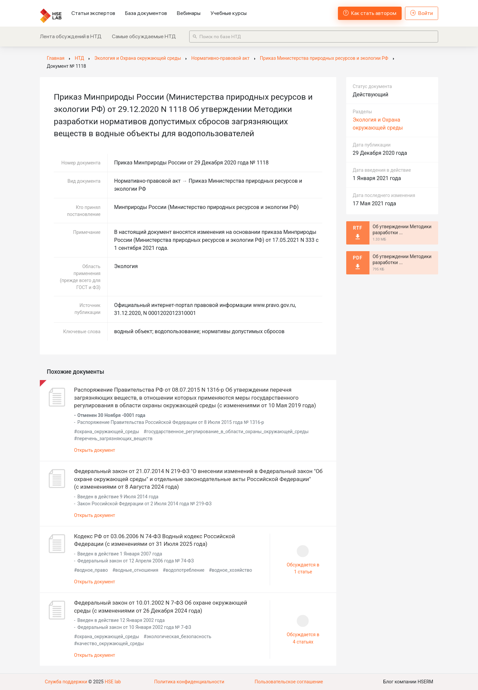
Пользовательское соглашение (289, 681)
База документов (146, 13)
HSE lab (113, 681)
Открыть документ (94, 450)
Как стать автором (369, 13)
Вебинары (188, 13)
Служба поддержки (66, 681)
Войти (421, 13)
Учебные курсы (228, 13)
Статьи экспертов (93, 13)
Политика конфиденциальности (189, 681)
